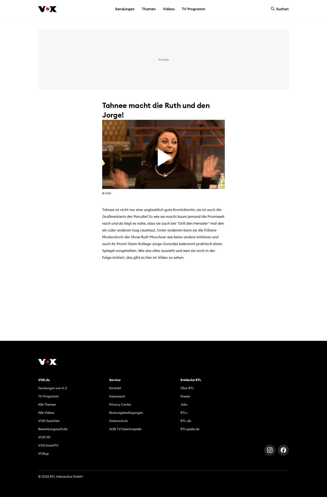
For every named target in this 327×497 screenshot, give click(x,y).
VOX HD (44, 437)
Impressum (117, 396)
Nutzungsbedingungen (126, 413)
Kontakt (115, 388)
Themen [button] (149, 9)
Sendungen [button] (125, 9)
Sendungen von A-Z (52, 388)
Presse (185, 396)
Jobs (184, 404)
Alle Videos (46, 413)
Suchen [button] (280, 9)
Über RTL (187, 388)
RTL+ (184, 413)
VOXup (43, 454)
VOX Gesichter (49, 421)
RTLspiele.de (190, 429)
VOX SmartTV (48, 445)
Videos (169, 9)
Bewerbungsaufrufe (52, 429)
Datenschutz (118, 421)
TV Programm (193, 9)
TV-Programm (48, 396)
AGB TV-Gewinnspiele (125, 429)
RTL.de (186, 421)
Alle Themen (47, 404)
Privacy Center (120, 404)
